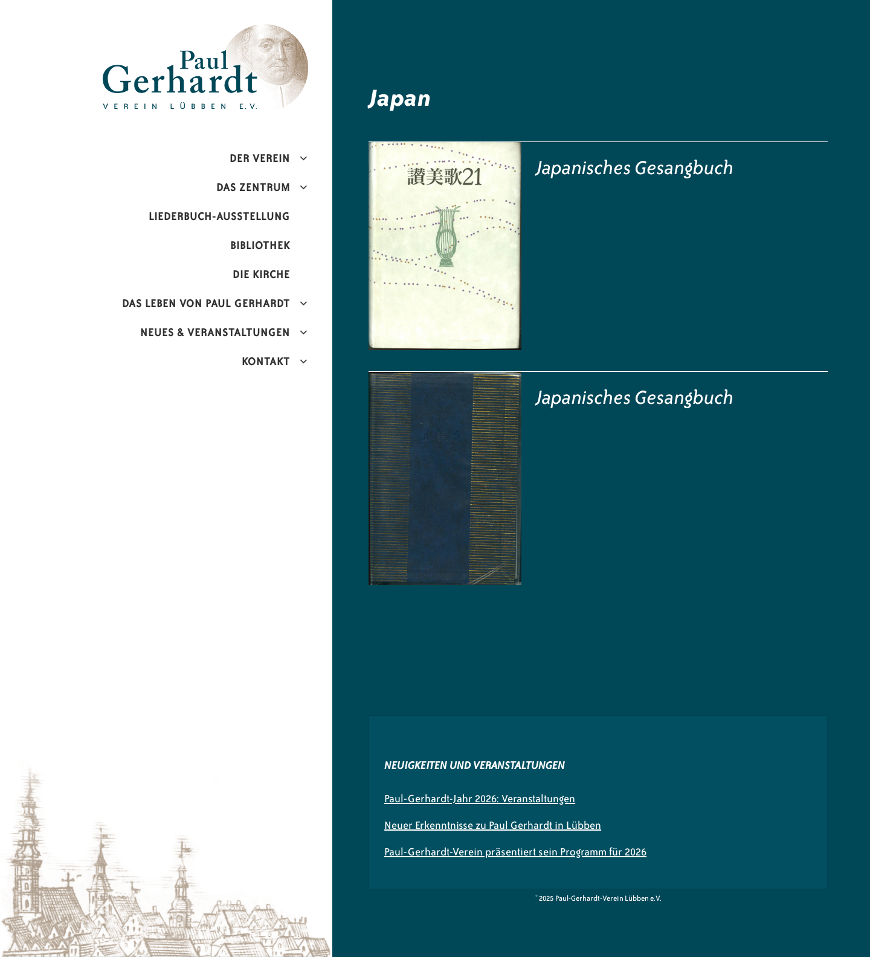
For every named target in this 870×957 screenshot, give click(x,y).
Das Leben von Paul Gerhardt (206, 303)
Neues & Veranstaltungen (215, 332)
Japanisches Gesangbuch (635, 167)
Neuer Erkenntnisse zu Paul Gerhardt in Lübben (492, 825)
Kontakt (266, 361)
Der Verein (260, 158)
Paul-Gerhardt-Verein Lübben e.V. (230, 34)
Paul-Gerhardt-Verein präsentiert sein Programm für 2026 (515, 851)
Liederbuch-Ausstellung (219, 216)
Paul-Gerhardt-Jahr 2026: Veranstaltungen (479, 798)
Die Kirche (261, 274)
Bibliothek (260, 245)
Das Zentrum (253, 187)
